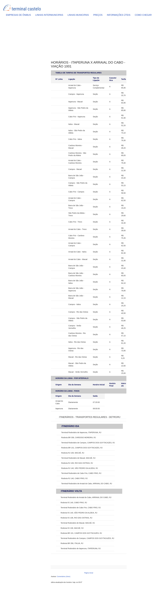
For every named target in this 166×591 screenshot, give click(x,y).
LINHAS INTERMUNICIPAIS (49, 15)
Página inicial (88, 573)
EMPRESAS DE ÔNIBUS (18, 15)
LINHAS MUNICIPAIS (78, 15)
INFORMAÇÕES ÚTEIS (118, 15)
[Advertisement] (88, 39)
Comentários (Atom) (63, 576)
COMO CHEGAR (143, 15)
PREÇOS (97, 15)
